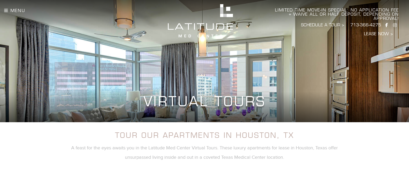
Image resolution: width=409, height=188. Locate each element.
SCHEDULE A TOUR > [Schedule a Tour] (322, 25)
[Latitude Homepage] (200, 20)
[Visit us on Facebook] (386, 25)
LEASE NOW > (378, 34)
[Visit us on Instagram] (395, 25)
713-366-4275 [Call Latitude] (365, 25)
